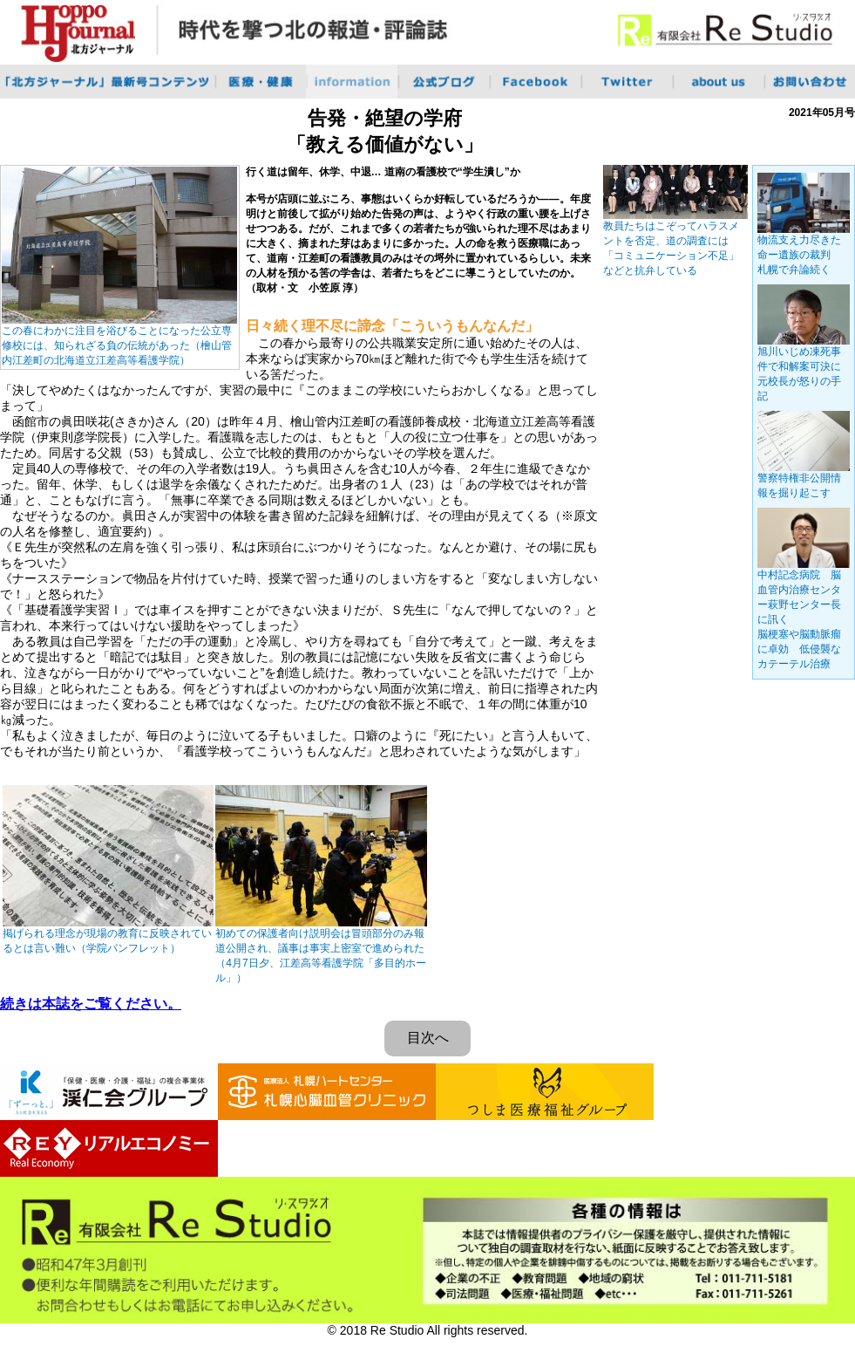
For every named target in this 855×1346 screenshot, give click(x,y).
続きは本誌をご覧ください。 (90, 1003)
